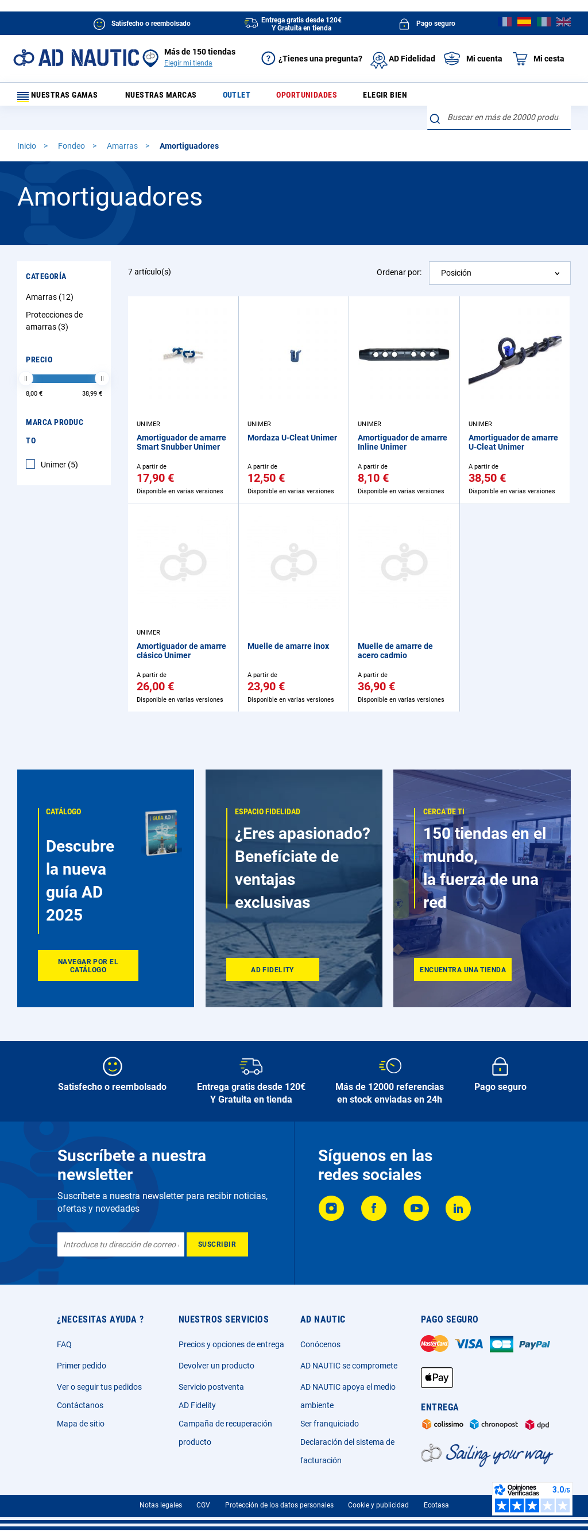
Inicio (27, 128)
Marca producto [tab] (54, 413)
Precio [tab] (39, 341)
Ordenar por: (399, 254)
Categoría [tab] (46, 258)
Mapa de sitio (81, 1423)
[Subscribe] (217, 1244)
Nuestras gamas (64, 97)
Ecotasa (436, 1505)
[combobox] (499, 95)
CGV (203, 1505)
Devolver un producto (216, 1365)
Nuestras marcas (175, 97)
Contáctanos (80, 1405)
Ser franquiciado (329, 1423)
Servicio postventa (211, 1386)
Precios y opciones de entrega (231, 1344)
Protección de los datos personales (279, 1505)
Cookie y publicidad (378, 1505)
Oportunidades (309, 97)
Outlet (245, 97)
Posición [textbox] (456, 255)
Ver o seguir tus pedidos (99, 1386)
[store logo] (76, 58)
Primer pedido (81, 1365)
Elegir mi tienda (188, 63)
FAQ (64, 1344)
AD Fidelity (197, 1405)
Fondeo (72, 128)
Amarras (123, 128)
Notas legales (161, 1505)
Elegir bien (381, 97)
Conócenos (320, 1344)
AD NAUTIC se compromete (348, 1365)
